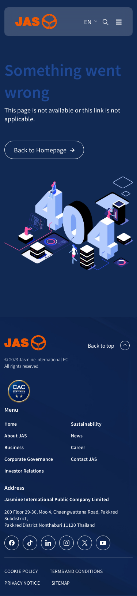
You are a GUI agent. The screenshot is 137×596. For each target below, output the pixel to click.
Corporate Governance (28, 459)
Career (78, 447)
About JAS (15, 435)
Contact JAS (84, 459)
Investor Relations (24, 470)
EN (88, 21)
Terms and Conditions (76, 571)
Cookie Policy (21, 571)
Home (10, 424)
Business (14, 447)
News (77, 435)
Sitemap (61, 583)
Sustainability (86, 424)
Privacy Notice (22, 583)
